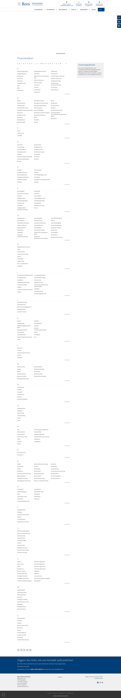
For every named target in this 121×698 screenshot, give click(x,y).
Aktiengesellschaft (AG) (40, 71)
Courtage (19, 135)
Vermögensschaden (22, 576)
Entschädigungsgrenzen (40, 175)
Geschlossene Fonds (39, 230)
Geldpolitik (20, 232)
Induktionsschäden (22, 284)
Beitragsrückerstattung (40, 105)
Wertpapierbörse (21, 606)
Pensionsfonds (21, 432)
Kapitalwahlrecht (21, 334)
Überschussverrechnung (23, 533)
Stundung (36, 499)
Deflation (19, 154)
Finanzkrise (20, 205)
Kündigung (37, 334)
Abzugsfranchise (21, 83)
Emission (19, 182)
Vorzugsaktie (37, 581)
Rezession (53, 464)
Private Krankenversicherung (41, 436)
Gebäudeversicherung (23, 223)
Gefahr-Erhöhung (21, 225)
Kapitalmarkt (20, 332)
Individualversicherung (23, 282)
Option (19, 418)
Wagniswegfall (21, 590)
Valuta (19, 566)
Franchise (36, 193)
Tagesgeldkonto (21, 510)
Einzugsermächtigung (23, 177)
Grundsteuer (54, 235)
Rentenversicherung (39, 478)
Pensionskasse (21, 434)
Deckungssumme (21, 152)
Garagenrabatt (21, 218)
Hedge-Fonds (20, 261)
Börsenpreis (54, 103)
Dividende (36, 156)
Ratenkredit (20, 466)
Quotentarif (20, 455)
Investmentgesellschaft (40, 293)
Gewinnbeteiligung (56, 223)
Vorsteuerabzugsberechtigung (42, 578)
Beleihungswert (38, 108)
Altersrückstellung (39, 80)
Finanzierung (20, 203)
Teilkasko (19, 512)
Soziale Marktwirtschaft (23, 501)
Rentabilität (37, 469)
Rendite (36, 466)
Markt (18, 371)
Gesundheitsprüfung (56, 218)
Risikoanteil (54, 466)
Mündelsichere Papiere (40, 376)
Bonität (36, 122)
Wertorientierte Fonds (23, 602)
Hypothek (19, 266)
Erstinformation (70, 693)
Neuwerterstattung (22, 399)
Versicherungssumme (39, 566)
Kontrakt (36, 325)
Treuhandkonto (21, 519)
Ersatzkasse (37, 177)
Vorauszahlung (38, 576)
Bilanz (35, 117)
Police (18, 439)
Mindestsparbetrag (39, 369)
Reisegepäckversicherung (23, 481)
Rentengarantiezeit (39, 473)
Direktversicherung (39, 152)
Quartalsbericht (21, 452)
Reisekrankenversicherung (41, 464)
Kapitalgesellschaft (22, 330)
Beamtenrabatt (21, 122)
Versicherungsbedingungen (24, 581)
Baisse (19, 100)
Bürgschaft (54, 118)
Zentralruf (20, 628)
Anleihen (36, 87)
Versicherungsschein (39, 561)
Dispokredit (37, 154)
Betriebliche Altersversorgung (42, 112)
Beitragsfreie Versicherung (41, 103)
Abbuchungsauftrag (22, 71)
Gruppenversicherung (56, 237)
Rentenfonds (37, 471)
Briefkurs (53, 108)
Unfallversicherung (22, 547)
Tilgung (19, 517)
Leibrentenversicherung (23, 352)
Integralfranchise (38, 282)
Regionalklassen (21, 476)
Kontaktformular (59, 669)
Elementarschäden (22, 179)
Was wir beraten (39, 9)
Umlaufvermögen (21, 540)
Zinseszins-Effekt (21, 635)
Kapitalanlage (20, 323)
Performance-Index (22, 436)
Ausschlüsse (54, 87)
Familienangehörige (22, 200)
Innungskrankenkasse (39, 275)
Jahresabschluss (21, 304)
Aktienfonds (20, 90)
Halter (18, 249)
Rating (19, 469)
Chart (18, 131)
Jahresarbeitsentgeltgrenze (24, 307)
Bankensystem (21, 105)
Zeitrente (19, 620)
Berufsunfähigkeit (38, 110)
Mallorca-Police (21, 367)
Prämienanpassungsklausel (41, 429)
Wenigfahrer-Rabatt (22, 599)
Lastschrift (20, 348)
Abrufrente (20, 78)
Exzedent (36, 182)
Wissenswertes (85, 9)
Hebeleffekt (20, 259)
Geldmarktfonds (21, 227)
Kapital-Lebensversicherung (24, 337)
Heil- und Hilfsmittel (22, 263)
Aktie (18, 88)
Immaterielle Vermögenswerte (25, 275)
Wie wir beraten (52, 9)
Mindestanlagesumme (23, 378)
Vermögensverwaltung (23, 578)
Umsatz (19, 543)
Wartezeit (19, 597)
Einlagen (19, 170)
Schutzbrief (20, 489)
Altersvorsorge (38, 82)
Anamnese (37, 85)
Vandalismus (20, 569)
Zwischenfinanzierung (23, 639)
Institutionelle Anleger (40, 277)
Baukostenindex (21, 115)
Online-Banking (21, 415)
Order (18, 420)
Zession (19, 630)
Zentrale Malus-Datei (22, 625)
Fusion (36, 208)
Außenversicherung (56, 78)
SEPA (18, 494)
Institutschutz (37, 280)
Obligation (20, 411)
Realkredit (20, 471)
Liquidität (19, 357)
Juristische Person (22, 312)
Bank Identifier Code (22, 108)
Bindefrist (36, 120)
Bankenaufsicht (21, 103)
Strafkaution (37, 496)
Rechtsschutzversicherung (24, 473)
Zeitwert (19, 623)
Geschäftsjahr (37, 227)
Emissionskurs (38, 170)
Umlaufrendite (21, 538)
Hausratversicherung (22, 254)
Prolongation (37, 441)
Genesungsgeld (38, 218)
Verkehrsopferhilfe (22, 573)
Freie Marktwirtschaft (39, 198)
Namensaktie (20, 387)
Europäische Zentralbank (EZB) (42, 179)
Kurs (35, 337)
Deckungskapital (21, 149)
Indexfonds (20, 280)
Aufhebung (54, 71)
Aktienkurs (37, 73)
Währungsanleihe (21, 592)
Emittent (36, 172)
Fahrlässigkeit (20, 191)
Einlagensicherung (22, 172)
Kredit (35, 332)
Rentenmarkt (37, 476)
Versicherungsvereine (39, 569)
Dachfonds (20, 145)
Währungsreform (21, 594)
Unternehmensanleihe (23, 550)
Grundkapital (54, 232)
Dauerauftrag (20, 147)
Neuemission (20, 394)
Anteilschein (37, 89)
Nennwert (19, 392)
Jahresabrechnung (22, 302)
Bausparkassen (21, 120)
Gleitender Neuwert (56, 227)
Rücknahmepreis (55, 478)
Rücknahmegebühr (56, 476)
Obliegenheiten (21, 408)
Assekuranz (37, 92)
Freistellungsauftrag (39, 200)
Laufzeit (19, 350)
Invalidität (36, 289)
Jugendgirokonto (21, 309)
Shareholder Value (22, 496)
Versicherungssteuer (39, 564)
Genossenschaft (38, 220)
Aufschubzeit (54, 73)
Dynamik (36, 159)
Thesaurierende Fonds (23, 514)
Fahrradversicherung (22, 193)
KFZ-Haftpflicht (38, 323)
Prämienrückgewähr (39, 434)
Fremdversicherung (39, 205)
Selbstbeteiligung (21, 491)
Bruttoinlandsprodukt (56, 110)
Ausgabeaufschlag (55, 81)
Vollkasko (36, 573)
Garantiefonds (21, 220)
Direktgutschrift (38, 147)
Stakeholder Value (38, 491)
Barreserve (20, 112)
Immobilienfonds (21, 277)
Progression (37, 439)
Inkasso (19, 292)
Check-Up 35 (20, 133)
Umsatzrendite (21, 545)
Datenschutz (62, 693)
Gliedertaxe (54, 230)
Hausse (19, 256)
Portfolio (19, 441)
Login (101, 9)
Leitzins (19, 355)
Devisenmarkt (37, 145)
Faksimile (19, 196)
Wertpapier (20, 604)
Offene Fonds (20, 413)
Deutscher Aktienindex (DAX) (24, 156)
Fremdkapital (37, 203)
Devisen (19, 161)
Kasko (18, 339)
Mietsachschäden (21, 376)
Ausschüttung (54, 89)
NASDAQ (19, 389)
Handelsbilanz (21, 251)
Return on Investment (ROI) (41, 481)
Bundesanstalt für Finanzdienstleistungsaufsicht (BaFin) (59, 114)
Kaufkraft (36, 321)
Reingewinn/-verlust (22, 478)
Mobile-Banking (38, 374)
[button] (18, 650)
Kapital (19, 321)
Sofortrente (20, 499)
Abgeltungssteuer (21, 73)
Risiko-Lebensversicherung (58, 471)
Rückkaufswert (55, 473)
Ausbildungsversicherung (57, 76)
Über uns (74, 9)
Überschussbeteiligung (23, 531)
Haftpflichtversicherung (23, 247)
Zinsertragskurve (21, 632)
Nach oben (67, 94)
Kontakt (94, 9)
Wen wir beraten (64, 9)
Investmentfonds (38, 291)
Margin (19, 369)
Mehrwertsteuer (21, 374)
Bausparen (20, 117)
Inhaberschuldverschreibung (24, 289)
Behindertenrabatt (39, 100)
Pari (18, 429)
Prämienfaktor (37, 432)
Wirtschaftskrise (21, 609)
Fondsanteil (37, 191)
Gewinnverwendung (56, 225)
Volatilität (36, 571)
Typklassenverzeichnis (23, 521)
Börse (52, 100)
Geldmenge (20, 230)
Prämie (19, 444)
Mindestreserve (38, 367)
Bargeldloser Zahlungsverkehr (25, 110)
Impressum (55, 693)
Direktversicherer (38, 149)
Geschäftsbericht (38, 225)
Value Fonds (20, 564)
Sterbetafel (37, 494)
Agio (18, 85)
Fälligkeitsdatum (21, 198)
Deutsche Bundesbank (23, 159)
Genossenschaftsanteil (40, 223)
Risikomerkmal (55, 469)
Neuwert (19, 397)
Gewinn (53, 220)
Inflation (19, 287)
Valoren (19, 561)
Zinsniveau (20, 637)
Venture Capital (21, 571)
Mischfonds (37, 371)
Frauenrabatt (37, 196)
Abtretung (20, 81)
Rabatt (19, 464)
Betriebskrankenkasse (39, 115)
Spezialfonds (37, 489)
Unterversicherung (22, 552)
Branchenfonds (55, 105)
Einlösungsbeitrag (22, 175)
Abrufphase (20, 76)
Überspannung (21, 536)
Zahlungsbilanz (21, 618)
